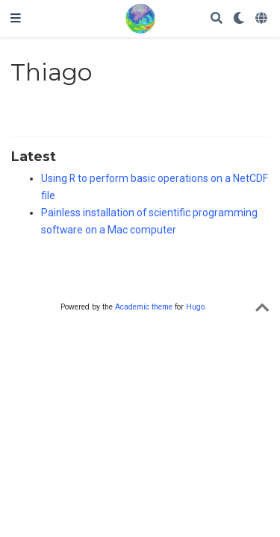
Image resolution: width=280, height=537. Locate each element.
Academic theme (143, 307)
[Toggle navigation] (15, 19)
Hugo (195, 307)
